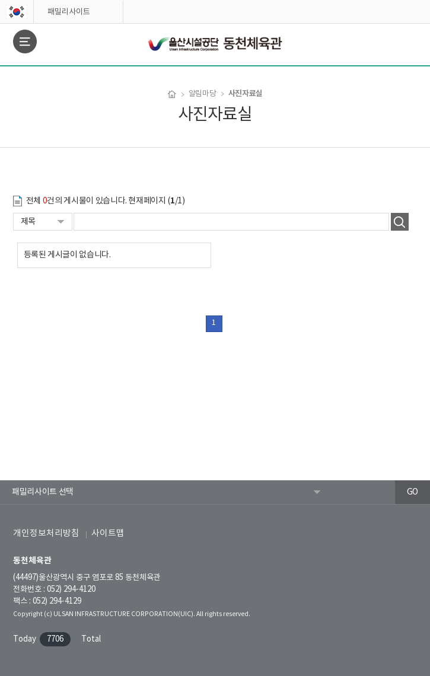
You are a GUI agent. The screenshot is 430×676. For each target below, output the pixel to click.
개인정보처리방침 (46, 533)
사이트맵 (108, 533)
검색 (400, 222)
